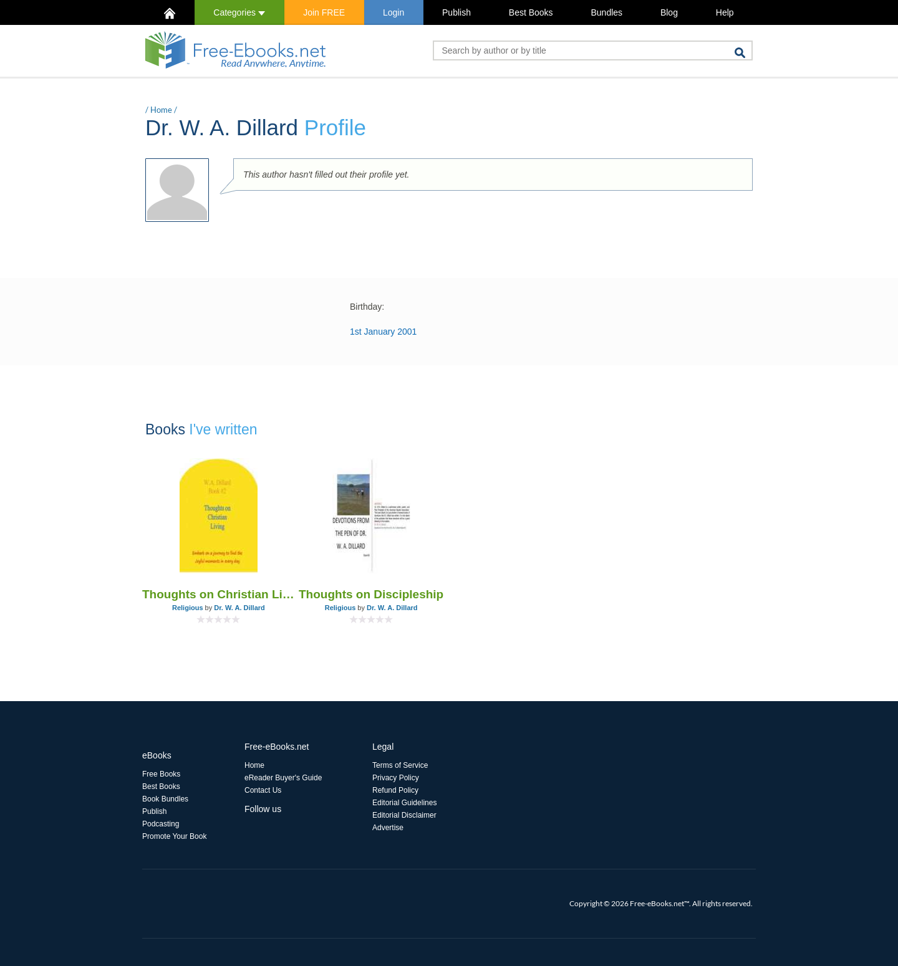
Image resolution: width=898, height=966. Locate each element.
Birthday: (367, 307)
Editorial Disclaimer (404, 815)
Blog (669, 12)
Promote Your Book (174, 836)
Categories (239, 12)
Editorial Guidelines (404, 802)
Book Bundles (165, 799)
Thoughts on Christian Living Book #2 (218, 594)
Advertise (387, 827)
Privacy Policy (395, 777)
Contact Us (262, 790)
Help (725, 12)
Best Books (531, 12)
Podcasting (160, 824)
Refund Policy (395, 790)
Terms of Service (400, 765)
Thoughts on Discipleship (371, 594)
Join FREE (324, 12)
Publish (456, 12)
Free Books (161, 774)
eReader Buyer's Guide (283, 777)
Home (161, 110)
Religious (187, 607)
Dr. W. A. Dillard (239, 607)
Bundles (606, 12)
